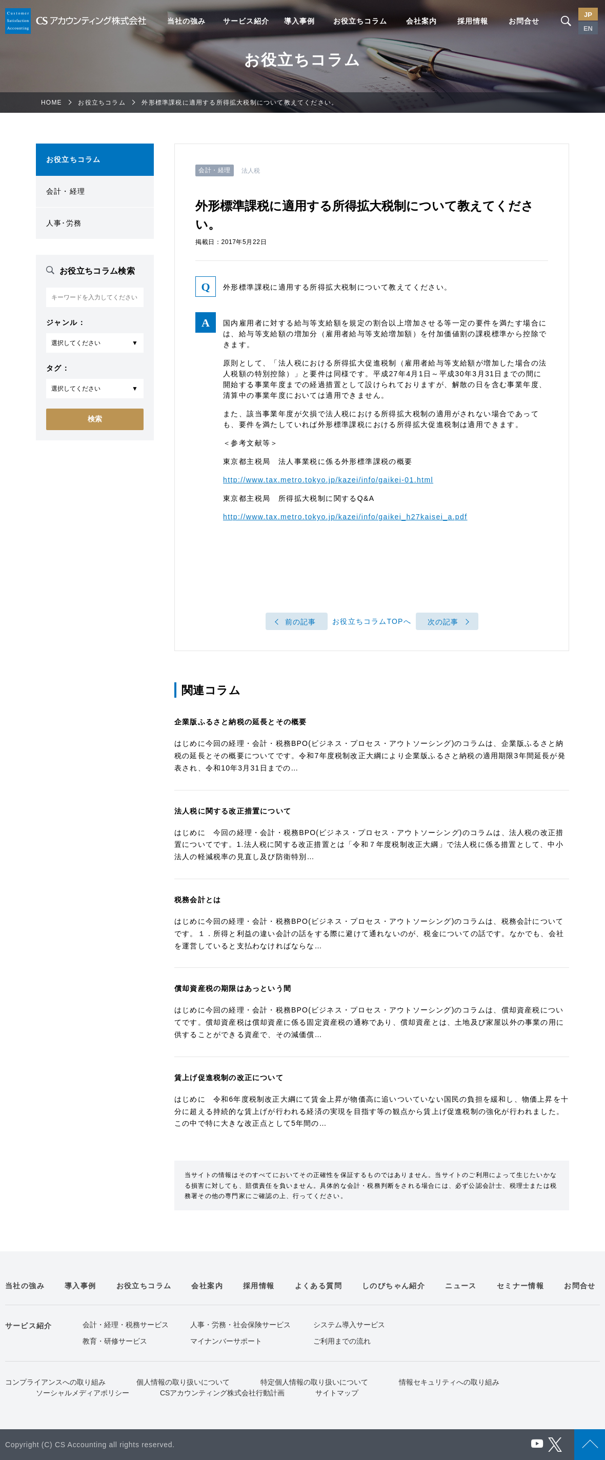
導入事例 (299, 21)
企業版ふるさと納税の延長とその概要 (240, 722)
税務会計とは (197, 900)
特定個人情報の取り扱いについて (314, 1382)
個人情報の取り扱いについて (183, 1382)
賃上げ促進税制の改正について (229, 1077)
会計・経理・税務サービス (126, 1325)
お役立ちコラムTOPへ (371, 621)
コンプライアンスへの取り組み (55, 1382)
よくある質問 (318, 1285)
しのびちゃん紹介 (393, 1285)
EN (588, 28)
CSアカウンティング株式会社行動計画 (222, 1393)
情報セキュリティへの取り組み (449, 1382)
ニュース (461, 1285)
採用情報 (472, 21)
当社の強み (186, 21)
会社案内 (421, 21)
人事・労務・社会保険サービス (240, 1325)
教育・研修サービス (115, 1341)
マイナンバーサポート (226, 1341)
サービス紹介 (246, 21)
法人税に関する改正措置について (232, 811)
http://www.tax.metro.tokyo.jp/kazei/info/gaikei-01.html (328, 480)
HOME (51, 102)
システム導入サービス (349, 1325)
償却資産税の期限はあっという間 (232, 988)
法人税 (250, 170)
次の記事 (443, 622)
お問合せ (524, 21)
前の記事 (300, 622)
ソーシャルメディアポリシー (82, 1393)
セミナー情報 (520, 1285)
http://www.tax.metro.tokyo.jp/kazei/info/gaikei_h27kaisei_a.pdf (345, 517)
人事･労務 (64, 223)
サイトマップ (336, 1393)
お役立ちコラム (360, 21)
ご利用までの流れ (342, 1341)
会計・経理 (65, 191)
